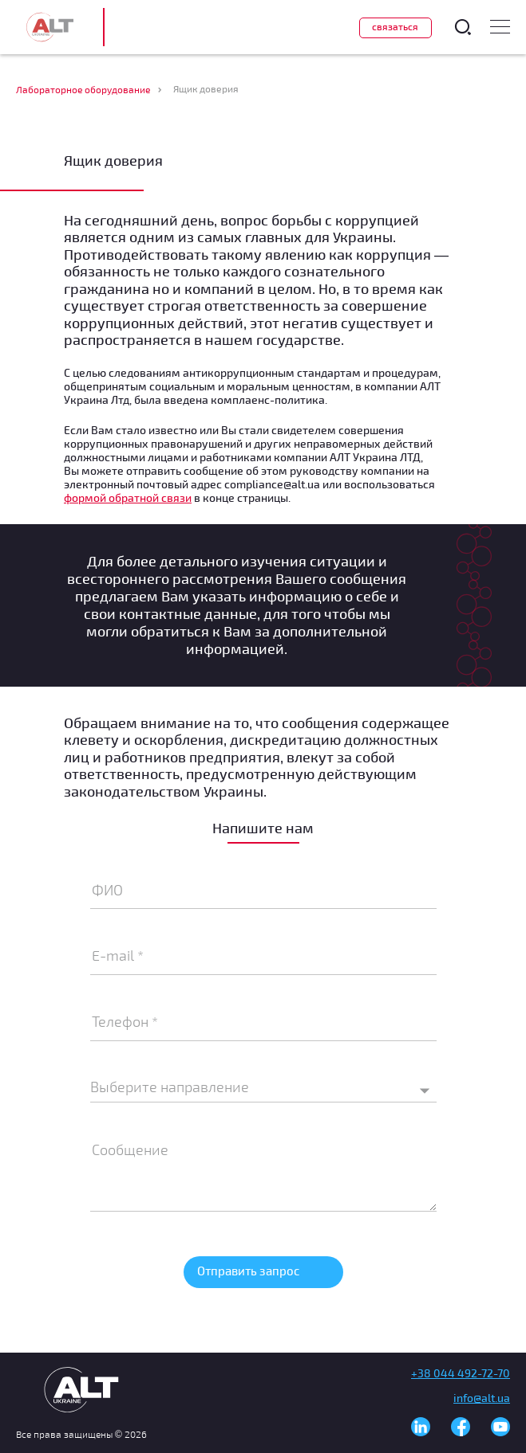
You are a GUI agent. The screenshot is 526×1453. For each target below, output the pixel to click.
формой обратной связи (128, 497)
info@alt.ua (481, 1397)
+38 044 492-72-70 (460, 1373)
